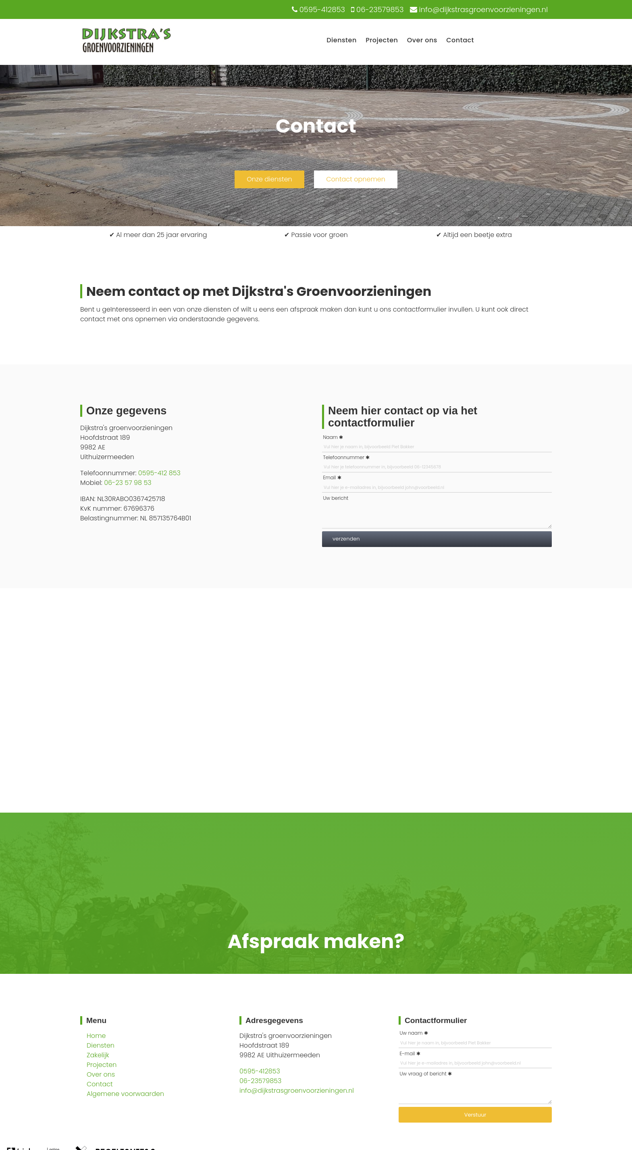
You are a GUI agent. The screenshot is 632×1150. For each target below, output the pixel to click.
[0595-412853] (317, 9)
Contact (460, 40)
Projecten (382, 40)
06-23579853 (260, 1081)
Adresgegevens (274, 1020)
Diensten (341, 40)
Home (96, 1035)
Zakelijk (98, 1055)
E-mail (407, 1053)
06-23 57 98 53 (128, 482)
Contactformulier (436, 1020)
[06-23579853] (376, 9)
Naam (330, 437)
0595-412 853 (159, 473)
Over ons (422, 40)
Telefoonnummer (343, 457)
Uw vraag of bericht (422, 1073)
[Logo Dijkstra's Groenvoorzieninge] (126, 53)
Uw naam (410, 1032)
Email (329, 477)
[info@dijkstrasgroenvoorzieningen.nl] (478, 9)
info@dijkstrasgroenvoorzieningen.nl (296, 1090)
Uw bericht (335, 498)
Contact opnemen (355, 179)
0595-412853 (259, 1071)
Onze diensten (269, 179)
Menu (96, 1020)
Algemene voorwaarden (125, 1093)
